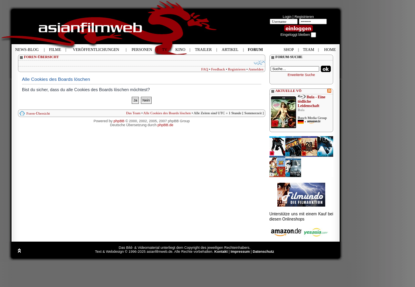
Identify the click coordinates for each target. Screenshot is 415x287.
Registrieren (304, 17)
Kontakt (221, 252)
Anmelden (256, 69)
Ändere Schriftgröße (259, 62)
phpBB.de (166, 125)
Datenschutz (263, 252)
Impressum (240, 252)
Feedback (218, 69)
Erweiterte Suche (301, 75)
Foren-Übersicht (38, 113)
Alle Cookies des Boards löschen (167, 113)
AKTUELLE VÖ (288, 91)
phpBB (119, 121)
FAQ (204, 69)
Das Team (133, 113)
